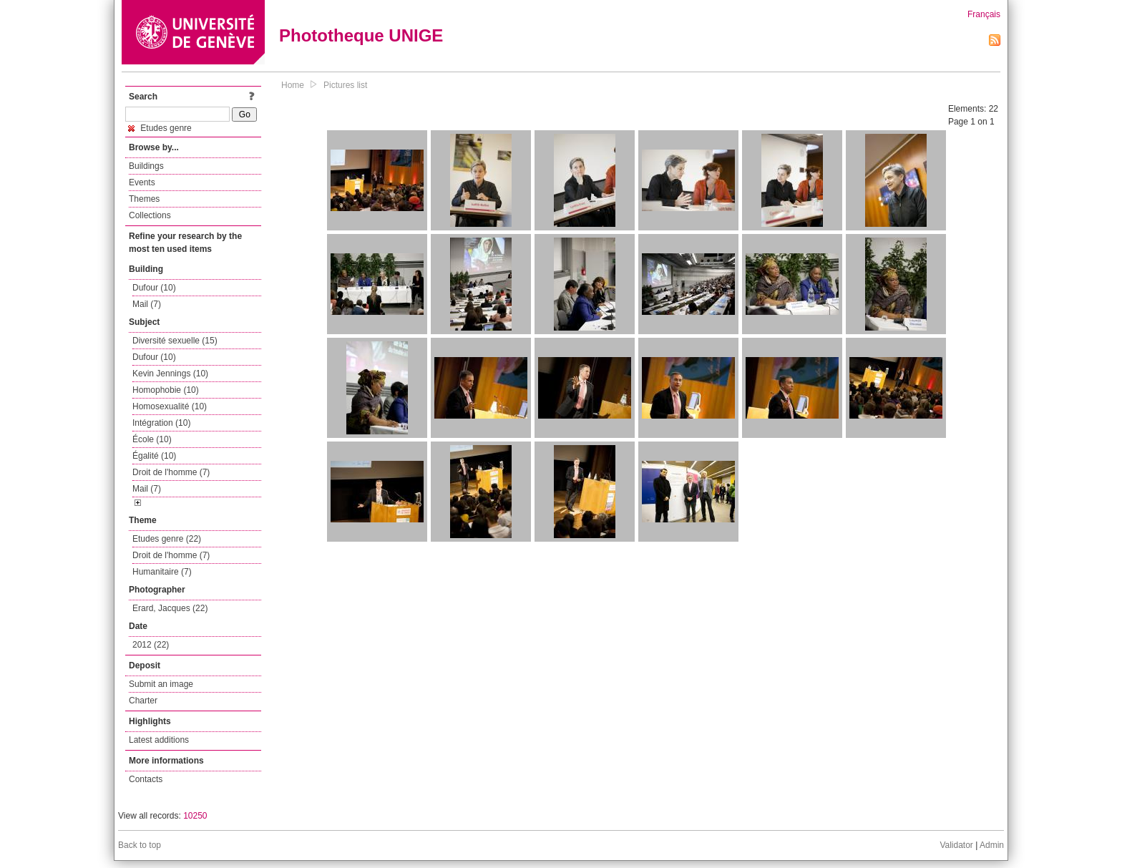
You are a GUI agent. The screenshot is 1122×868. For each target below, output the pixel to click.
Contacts (145, 779)
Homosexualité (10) (169, 406)
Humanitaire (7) (162, 572)
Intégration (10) (161, 423)
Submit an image (161, 684)
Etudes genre (160, 128)
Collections (150, 215)
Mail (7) (146, 304)
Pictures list (345, 85)
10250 (195, 816)
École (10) (152, 439)
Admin (992, 845)
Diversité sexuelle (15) (175, 341)
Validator (956, 845)
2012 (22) (150, 645)
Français (983, 14)
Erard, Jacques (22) (170, 608)
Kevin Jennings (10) (170, 374)
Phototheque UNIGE (361, 35)
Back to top (139, 845)
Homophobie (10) (165, 390)
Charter (143, 701)
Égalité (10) (154, 456)
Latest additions (159, 740)
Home (292, 85)
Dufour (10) (154, 288)
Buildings (146, 166)
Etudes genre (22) (166, 539)
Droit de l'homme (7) (171, 472)
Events (142, 182)
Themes (144, 199)
